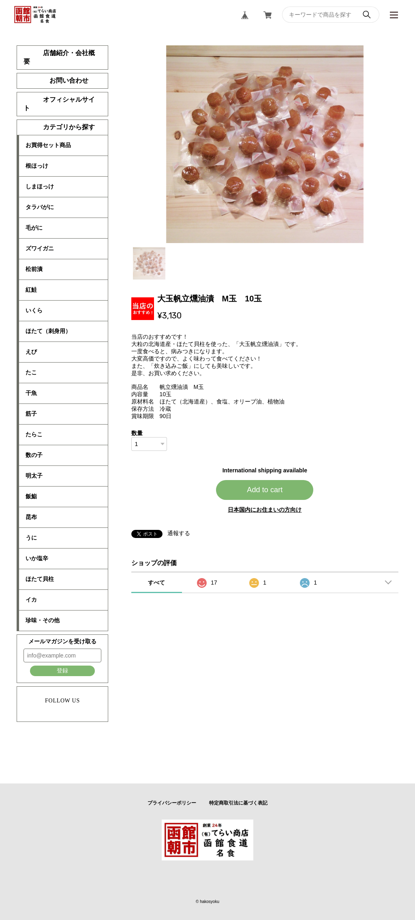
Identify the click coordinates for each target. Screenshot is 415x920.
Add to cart (264, 490)
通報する (178, 533)
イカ (31, 599)
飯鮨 (31, 496)
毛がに (34, 227)
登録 (62, 670)
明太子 (34, 475)
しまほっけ (40, 186)
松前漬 (34, 269)
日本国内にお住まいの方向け (265, 509)
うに (31, 537)
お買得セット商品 (48, 145)
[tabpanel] (265, 144)
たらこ (34, 434)
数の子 (34, 455)
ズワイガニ (40, 248)
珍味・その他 (43, 620)
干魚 (31, 393)
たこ (31, 372)
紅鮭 (31, 289)
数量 (137, 433)
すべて (156, 582)
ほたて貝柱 (40, 579)
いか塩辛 (37, 558)
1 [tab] (149, 263)
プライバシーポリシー (172, 803)
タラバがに (40, 207)
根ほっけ (37, 165)
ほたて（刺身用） (48, 331)
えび (31, 351)
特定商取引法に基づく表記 (238, 803)
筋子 (31, 413)
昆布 (31, 517)
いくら (34, 310)
